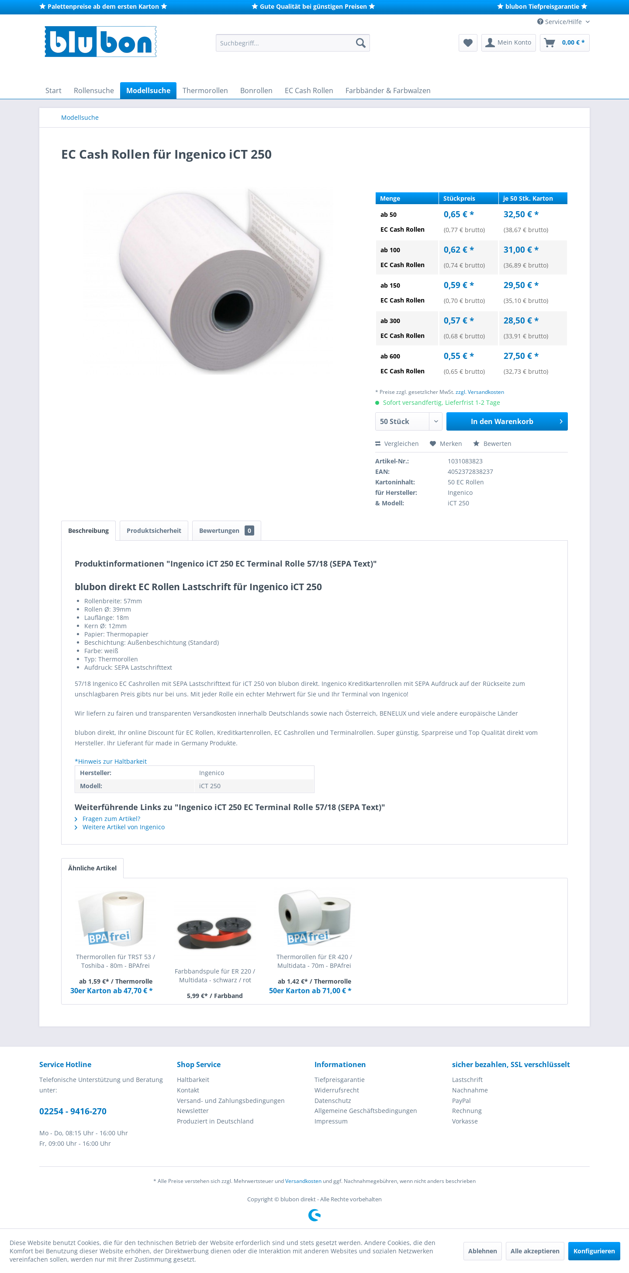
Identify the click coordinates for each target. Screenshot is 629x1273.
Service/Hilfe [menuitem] (560, 21)
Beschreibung (88, 530)
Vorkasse (465, 1121)
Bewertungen (226, 530)
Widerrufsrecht (336, 1090)
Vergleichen (397, 443)
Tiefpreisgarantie (339, 1079)
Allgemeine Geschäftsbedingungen (365, 1110)
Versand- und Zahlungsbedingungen (231, 1100)
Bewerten (492, 443)
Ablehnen (482, 1251)
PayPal (461, 1100)
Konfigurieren (594, 1251)
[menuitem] (293, 43)
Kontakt (188, 1090)
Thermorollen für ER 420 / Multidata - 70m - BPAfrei (314, 961)
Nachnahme (470, 1090)
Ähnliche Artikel (92, 868)
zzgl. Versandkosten (480, 392)
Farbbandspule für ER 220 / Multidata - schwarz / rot (215, 975)
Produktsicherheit (154, 530)
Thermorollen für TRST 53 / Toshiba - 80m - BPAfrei (115, 961)
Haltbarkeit (193, 1079)
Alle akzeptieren (535, 1251)
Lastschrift (467, 1079)
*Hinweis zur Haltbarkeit (111, 761)
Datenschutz (332, 1100)
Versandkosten (303, 1181)
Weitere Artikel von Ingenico (120, 827)
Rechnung (467, 1110)
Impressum (331, 1121)
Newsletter (193, 1110)
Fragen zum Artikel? (107, 818)
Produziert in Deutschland (215, 1121)
